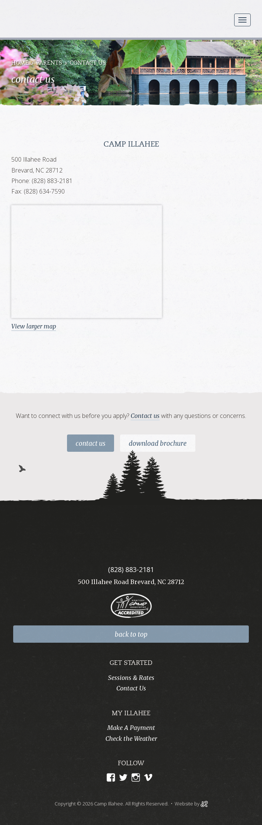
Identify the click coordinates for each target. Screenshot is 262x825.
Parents (49, 63)
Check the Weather (131, 738)
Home (20, 63)
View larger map (33, 326)
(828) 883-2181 (131, 569)
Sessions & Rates (131, 677)
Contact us (145, 415)
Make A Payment (131, 727)
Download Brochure (158, 443)
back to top (131, 634)
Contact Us (90, 443)
